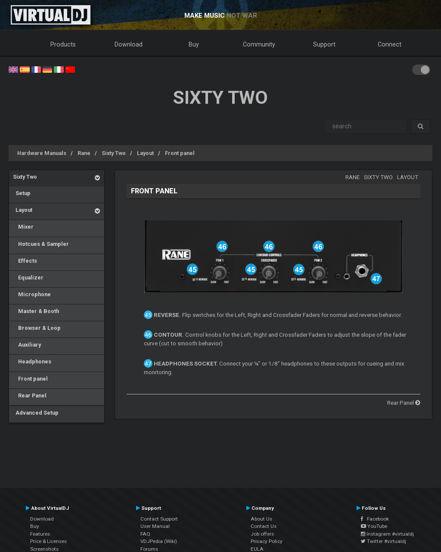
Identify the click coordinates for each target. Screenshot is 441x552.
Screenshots (44, 549)
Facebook (375, 519)
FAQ (145, 534)
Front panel (180, 153)
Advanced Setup (36, 412)
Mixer (23, 226)
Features (40, 534)
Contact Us (263, 526)
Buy (194, 44)
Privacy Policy (267, 541)
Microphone (32, 294)
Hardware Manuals (41, 153)
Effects (25, 260)
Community (259, 44)
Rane (84, 153)
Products (63, 44)
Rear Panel (30, 395)
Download (129, 44)
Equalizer (28, 277)
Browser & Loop (37, 328)
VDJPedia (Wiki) (158, 541)
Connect (389, 44)
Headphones (32, 361)
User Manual (155, 526)
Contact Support (159, 519)
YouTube (374, 526)
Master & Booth (36, 311)
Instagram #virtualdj (387, 534)
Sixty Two (114, 153)
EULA (257, 549)
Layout (145, 153)
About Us (261, 519)
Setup (22, 193)
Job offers (262, 534)
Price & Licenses (48, 541)
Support (324, 44)
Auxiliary (27, 344)
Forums (149, 549)
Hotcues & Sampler (41, 244)
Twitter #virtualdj (383, 541)
